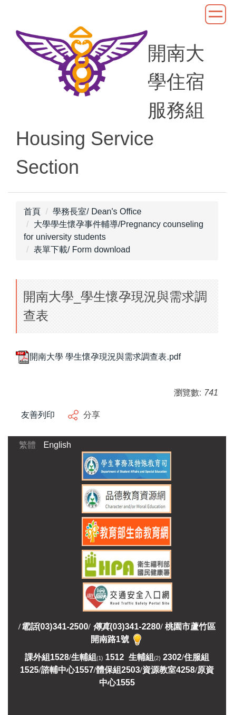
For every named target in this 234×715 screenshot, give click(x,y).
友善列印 (38, 414)
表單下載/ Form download (82, 249)
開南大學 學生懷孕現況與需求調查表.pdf (98, 356)
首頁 (32, 211)
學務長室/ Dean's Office (97, 211)
